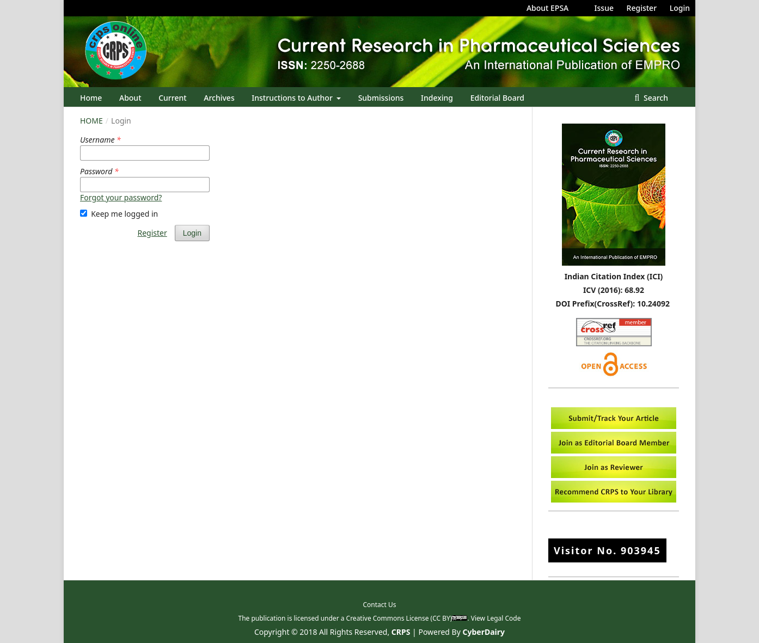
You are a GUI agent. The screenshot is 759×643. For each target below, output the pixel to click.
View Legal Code (496, 618)
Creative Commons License (387, 618)
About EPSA (547, 8)
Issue (604, 8)
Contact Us (379, 604)
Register (642, 8)
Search (654, 98)
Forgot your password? (121, 197)
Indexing (437, 98)
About (130, 98)
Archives (219, 98)
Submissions (381, 98)
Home (91, 98)
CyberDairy (484, 632)
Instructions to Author (293, 98)
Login (680, 8)
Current (172, 98)
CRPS (401, 632)
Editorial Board (497, 98)
